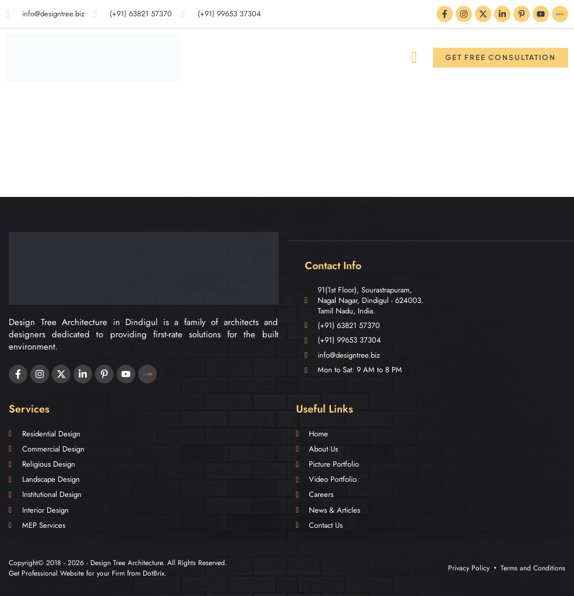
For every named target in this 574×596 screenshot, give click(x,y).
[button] (414, 57)
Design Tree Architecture (126, 563)
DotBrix (153, 573)
